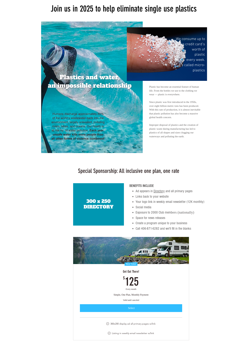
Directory (159, 191)
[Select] (131, 308)
